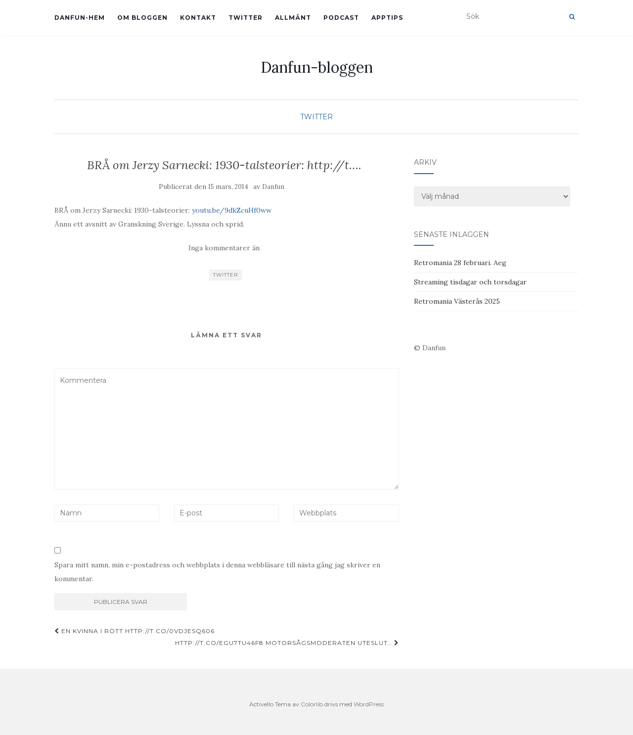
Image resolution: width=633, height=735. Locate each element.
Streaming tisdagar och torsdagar (470, 281)
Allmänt (293, 17)
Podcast (341, 17)
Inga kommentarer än (224, 247)
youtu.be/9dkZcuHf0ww (231, 210)
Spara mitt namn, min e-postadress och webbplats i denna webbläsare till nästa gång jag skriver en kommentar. (217, 571)
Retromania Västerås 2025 (457, 301)
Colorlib (312, 704)
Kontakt (198, 17)
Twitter (245, 17)
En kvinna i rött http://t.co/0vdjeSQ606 (134, 631)
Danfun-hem (79, 17)
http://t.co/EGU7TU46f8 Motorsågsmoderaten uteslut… (287, 642)
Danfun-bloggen (317, 67)
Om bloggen (142, 17)
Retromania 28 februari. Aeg (460, 262)
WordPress (369, 704)
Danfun (273, 187)
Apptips (387, 17)
